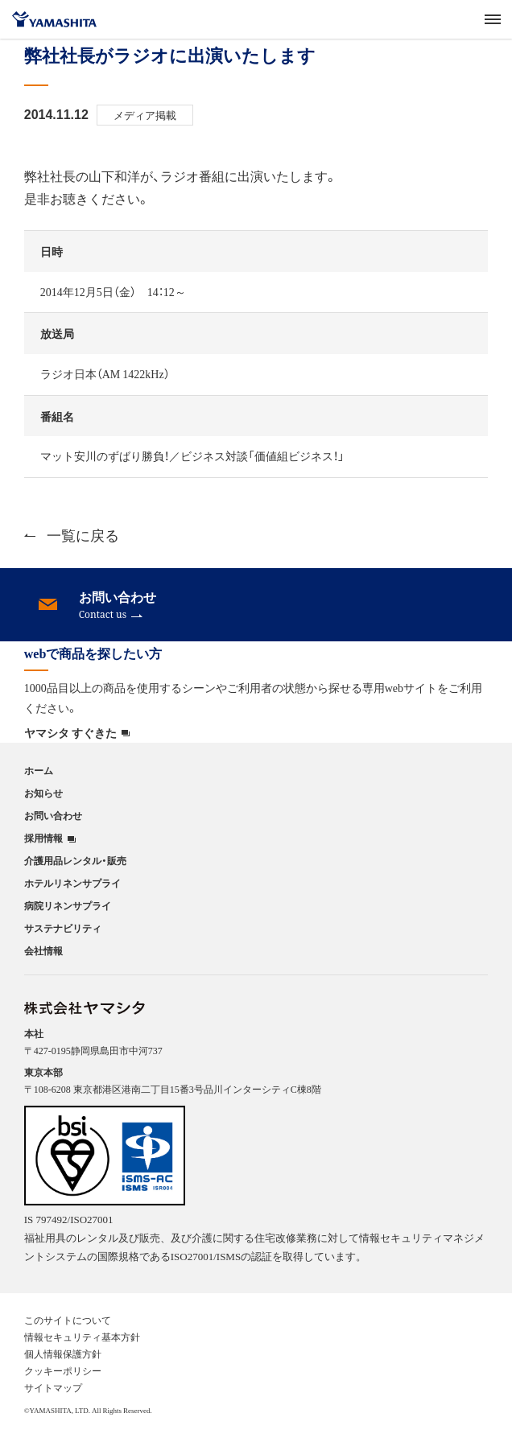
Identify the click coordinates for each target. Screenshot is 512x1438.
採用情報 (43, 838)
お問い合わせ (53, 815)
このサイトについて (67, 1319)
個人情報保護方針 (62, 1353)
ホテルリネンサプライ (72, 883)
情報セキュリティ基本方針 (82, 1336)
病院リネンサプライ (67, 905)
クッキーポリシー (62, 1370)
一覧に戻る (71, 535)
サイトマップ (53, 1387)
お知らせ (43, 792)
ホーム (38, 770)
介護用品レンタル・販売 (75, 860)
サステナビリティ (62, 928)
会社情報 (43, 950)
